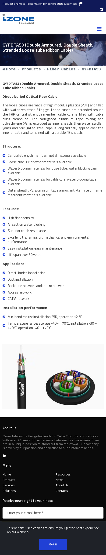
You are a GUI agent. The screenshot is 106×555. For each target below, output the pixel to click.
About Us (62, 485)
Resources (63, 474)
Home (7, 474)
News (60, 480)
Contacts (62, 491)
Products (9, 480)
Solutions (9, 491)
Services (9, 485)
